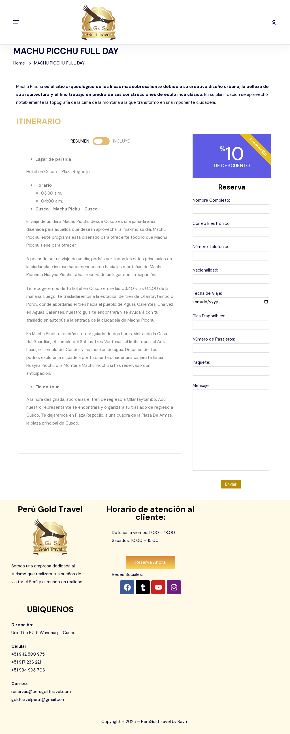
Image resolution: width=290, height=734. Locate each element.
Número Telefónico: (231, 251)
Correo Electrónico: (231, 228)
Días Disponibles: (231, 320)
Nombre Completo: (231, 204)
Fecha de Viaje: (231, 297)
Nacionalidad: (231, 274)
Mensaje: (231, 427)
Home (19, 63)
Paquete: (231, 367)
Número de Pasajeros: (231, 343)
